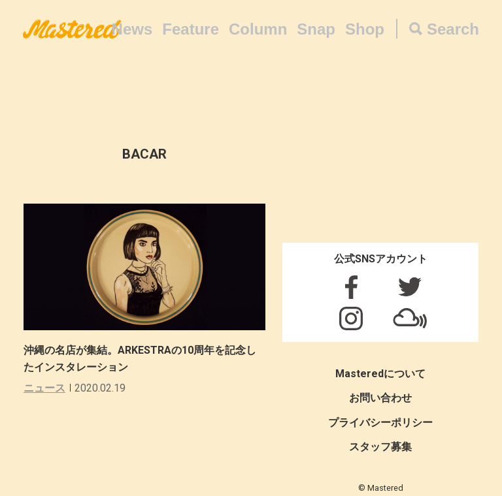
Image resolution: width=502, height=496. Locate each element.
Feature (190, 29)
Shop (364, 29)
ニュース (44, 388)
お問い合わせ (380, 398)
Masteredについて (380, 373)
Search (453, 29)
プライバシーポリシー (380, 422)
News (132, 29)
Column (258, 29)
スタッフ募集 (380, 447)
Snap (316, 29)
